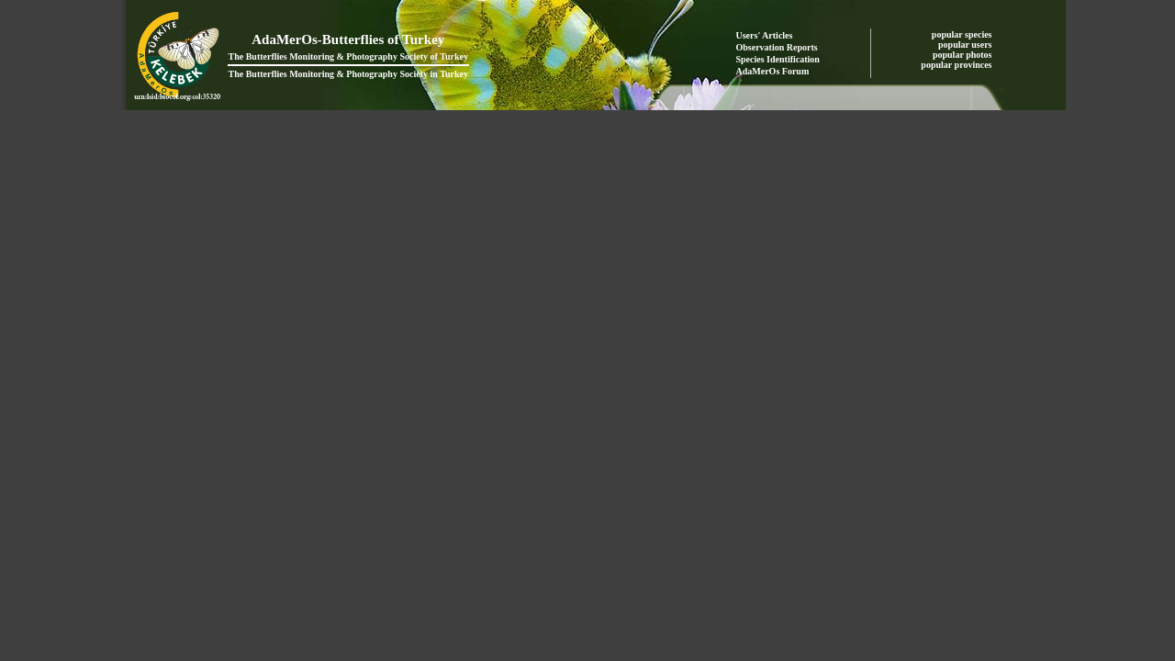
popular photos (963, 55)
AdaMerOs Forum (773, 71)
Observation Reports (777, 47)
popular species (963, 34)
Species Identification (778, 59)
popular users (966, 44)
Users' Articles (764, 35)
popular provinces (957, 65)
